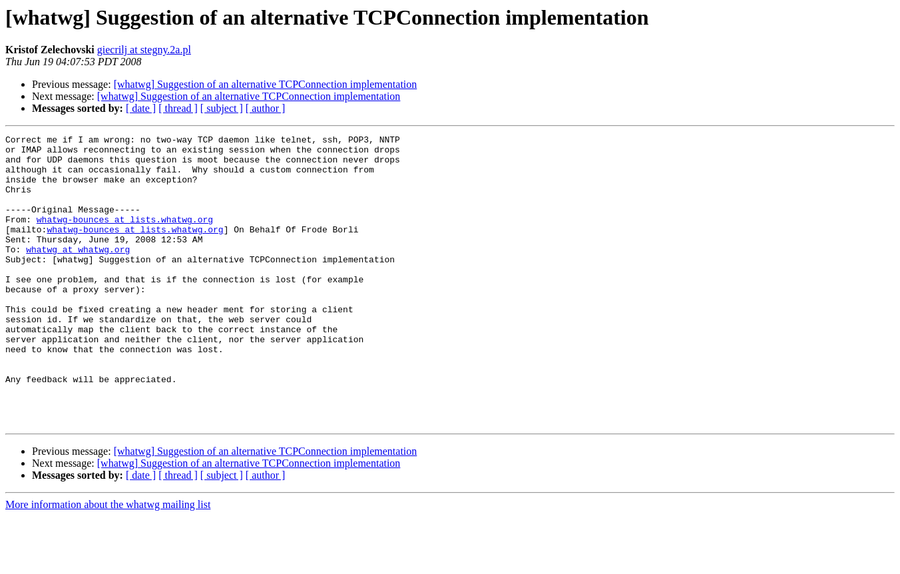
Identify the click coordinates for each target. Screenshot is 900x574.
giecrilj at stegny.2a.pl (144, 49)
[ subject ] (221, 108)
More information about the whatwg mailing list (107, 562)
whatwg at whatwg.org (78, 273)
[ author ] (266, 108)
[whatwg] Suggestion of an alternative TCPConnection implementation (265, 84)
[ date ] (141, 108)
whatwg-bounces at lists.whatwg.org (125, 237)
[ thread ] (178, 108)
